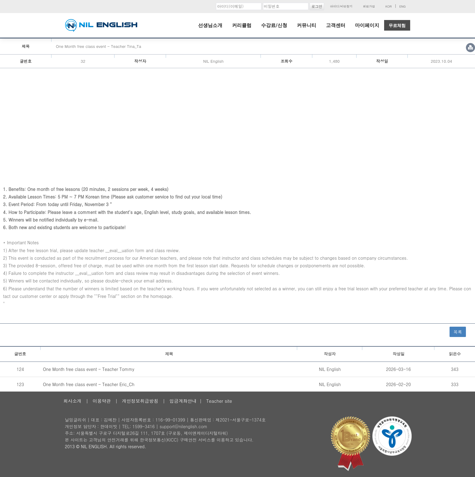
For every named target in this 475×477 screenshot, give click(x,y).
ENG (402, 6)
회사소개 (72, 401)
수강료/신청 (274, 25)
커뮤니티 (306, 25)
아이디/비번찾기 (341, 6)
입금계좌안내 (183, 401)
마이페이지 (367, 25)
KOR (388, 6)
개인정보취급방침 (140, 401)
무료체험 (397, 25)
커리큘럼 (241, 25)
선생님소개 (210, 25)
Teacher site (219, 401)
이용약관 (102, 401)
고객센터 (335, 25)
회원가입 (369, 6)
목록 (457, 332)
